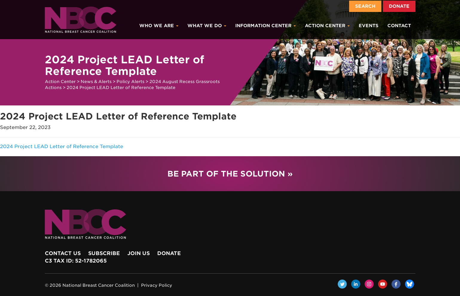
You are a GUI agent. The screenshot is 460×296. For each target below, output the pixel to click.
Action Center (327, 25)
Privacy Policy (156, 285)
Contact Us (63, 253)
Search (365, 6)
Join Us (138, 253)
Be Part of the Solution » (230, 173)
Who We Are (158, 25)
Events (368, 25)
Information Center (265, 25)
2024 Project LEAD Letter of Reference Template (61, 146)
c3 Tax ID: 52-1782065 (76, 261)
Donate (399, 6)
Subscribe (104, 253)
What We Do (206, 25)
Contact (399, 25)
